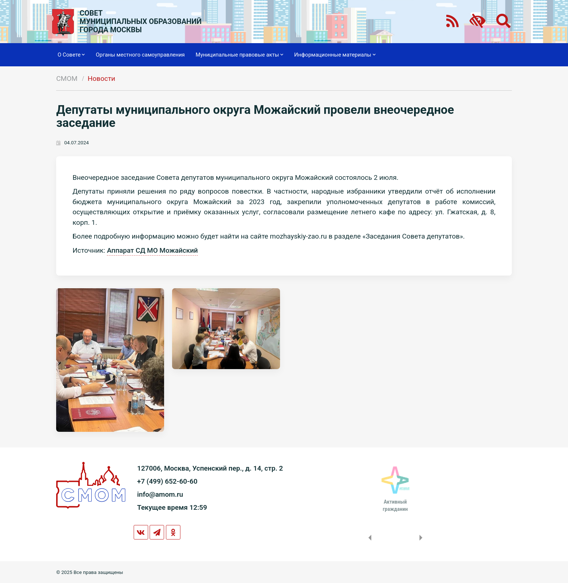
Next (422, 538)
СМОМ (67, 78)
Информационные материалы (335, 54)
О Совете (71, 54)
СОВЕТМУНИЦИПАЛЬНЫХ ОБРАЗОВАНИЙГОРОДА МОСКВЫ (141, 21)
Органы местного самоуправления (140, 54)
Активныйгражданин (395, 505)
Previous (368, 538)
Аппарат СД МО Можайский (152, 250)
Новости (101, 78)
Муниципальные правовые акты (239, 54)
